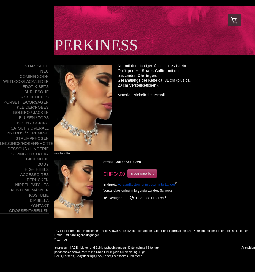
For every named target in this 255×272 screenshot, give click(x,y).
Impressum (61, 247)
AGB (75, 247)
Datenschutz (136, 247)
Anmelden (248, 247)
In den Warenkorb (142, 173)
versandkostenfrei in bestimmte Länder (146, 184)
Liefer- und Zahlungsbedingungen (77, 235)
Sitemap (153, 247)
